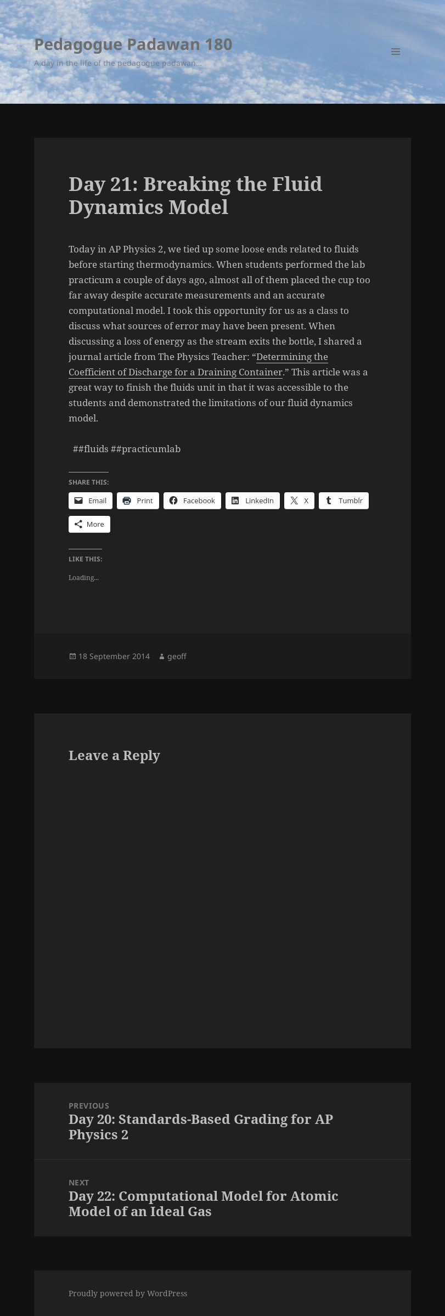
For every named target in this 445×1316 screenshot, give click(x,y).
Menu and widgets (396, 66)
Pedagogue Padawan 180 (133, 43)
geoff (177, 656)
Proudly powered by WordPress (128, 1293)
